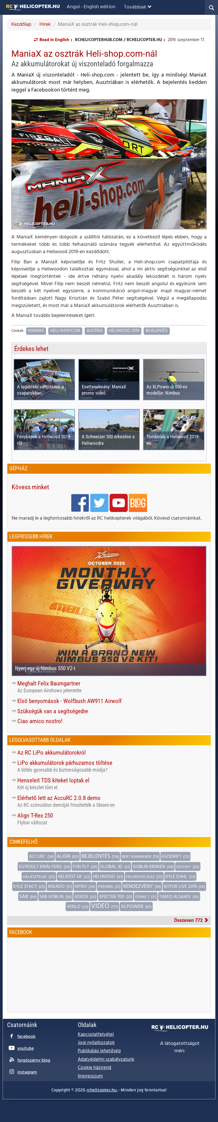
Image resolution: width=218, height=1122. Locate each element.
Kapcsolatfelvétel (96, 1034)
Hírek (44, 24)
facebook (26, 1036)
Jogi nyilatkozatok (96, 1043)
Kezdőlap (21, 24)
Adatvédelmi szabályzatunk (106, 1059)
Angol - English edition (91, 7)
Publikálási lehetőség (99, 1051)
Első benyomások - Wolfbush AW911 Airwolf (69, 701)
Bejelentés (157, 330)
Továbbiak (137, 7)
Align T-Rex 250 (35, 815)
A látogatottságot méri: (180, 1047)
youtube (25, 1048)
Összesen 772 (191, 920)
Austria (95, 330)
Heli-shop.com (65, 330)
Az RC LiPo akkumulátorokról (51, 752)
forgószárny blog (33, 1060)
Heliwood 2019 (124, 330)
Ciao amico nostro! (39, 721)
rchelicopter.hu (102, 1090)
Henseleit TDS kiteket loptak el (53, 780)
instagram (27, 1072)
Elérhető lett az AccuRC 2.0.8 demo (58, 798)
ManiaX (36, 330)
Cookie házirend (94, 1068)
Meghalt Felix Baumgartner (48, 683)
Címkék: (17, 331)
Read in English (54, 40)
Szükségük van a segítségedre (52, 711)
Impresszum (90, 1076)
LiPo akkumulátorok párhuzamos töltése (64, 762)
